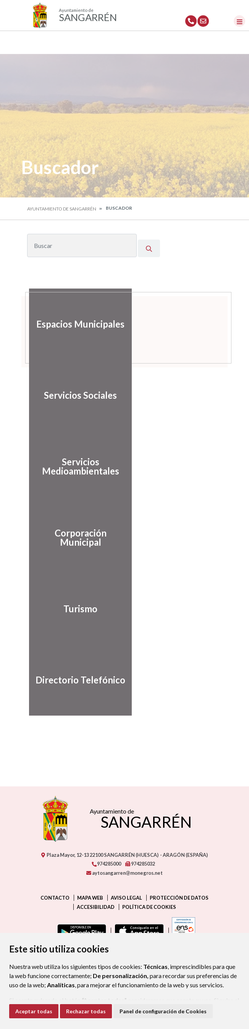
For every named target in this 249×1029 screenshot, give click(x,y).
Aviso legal (126, 898)
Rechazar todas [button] (86, 1011)
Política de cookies (149, 907)
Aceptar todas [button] (33, 1011)
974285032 (140, 864)
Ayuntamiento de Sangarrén (61, 209)
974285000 (106, 864)
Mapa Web (90, 898)
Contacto (55, 898)
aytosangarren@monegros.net (124, 873)
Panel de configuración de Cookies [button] (163, 1011)
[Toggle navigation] (239, 21)
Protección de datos (179, 898)
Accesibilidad (96, 907)
